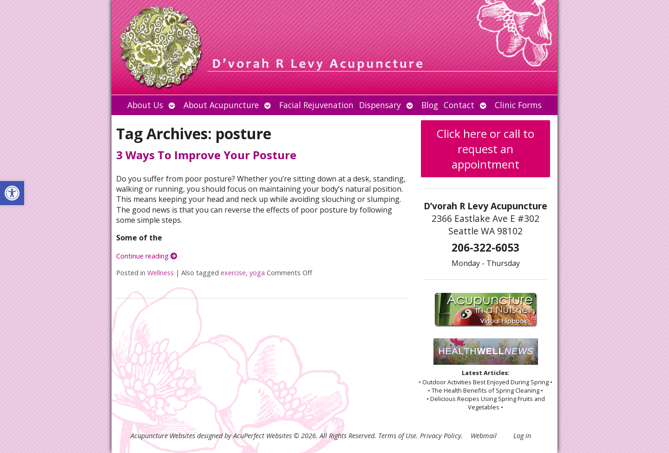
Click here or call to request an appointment (485, 149)
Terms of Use (397, 435)
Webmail (484, 435)
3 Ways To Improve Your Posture (206, 154)
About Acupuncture (221, 104)
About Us (145, 104)
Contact (459, 104)
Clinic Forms (518, 104)
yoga (257, 272)
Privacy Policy (440, 435)
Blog (429, 104)
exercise (233, 272)
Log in (522, 435)
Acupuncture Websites (163, 435)
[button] (12, 193)
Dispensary (380, 104)
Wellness (160, 272)
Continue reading (146, 256)
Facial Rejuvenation (316, 104)
